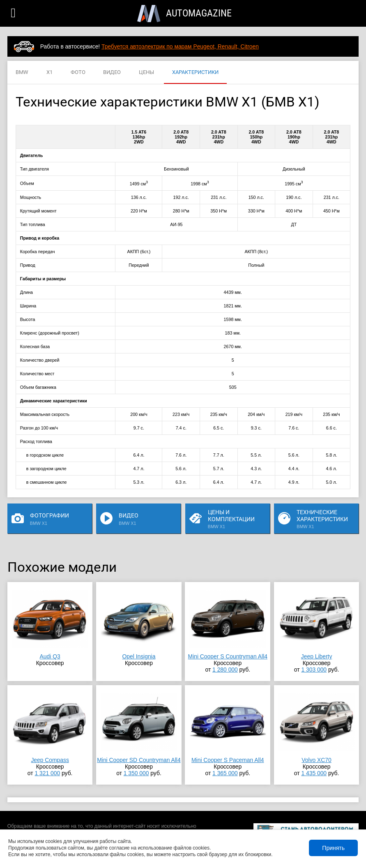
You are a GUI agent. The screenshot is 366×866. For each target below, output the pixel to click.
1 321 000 (47, 773)
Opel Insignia (139, 656)
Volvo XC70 (316, 760)
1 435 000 (314, 773)
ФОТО (78, 72)
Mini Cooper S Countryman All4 (227, 656)
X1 (49, 72)
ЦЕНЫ (146, 72)
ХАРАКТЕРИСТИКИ (195, 72)
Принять (333, 848)
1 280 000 (225, 669)
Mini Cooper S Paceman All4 (227, 760)
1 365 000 (225, 773)
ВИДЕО (112, 72)
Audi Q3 (50, 656)
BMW (22, 72)
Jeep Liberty (316, 656)
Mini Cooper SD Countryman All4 (138, 760)
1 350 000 (136, 773)
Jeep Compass (50, 760)
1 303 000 (314, 669)
